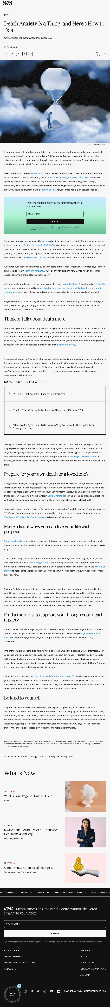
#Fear (71, 756)
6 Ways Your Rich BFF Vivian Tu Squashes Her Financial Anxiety (31, 832)
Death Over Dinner (57, 496)
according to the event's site (82, 456)
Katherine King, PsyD (35, 271)
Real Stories (11, 950)
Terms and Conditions (59, 229)
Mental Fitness (13, 956)
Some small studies (14, 541)
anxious (46, 241)
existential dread (70, 284)
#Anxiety (51, 756)
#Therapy (33, 756)
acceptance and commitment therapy (53, 676)
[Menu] (105, 3)
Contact (85, 956)
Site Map (85, 975)
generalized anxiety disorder (51, 288)
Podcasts (10, 969)
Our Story (86, 950)
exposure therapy (67, 345)
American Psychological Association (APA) (68, 177)
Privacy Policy (42, 229)
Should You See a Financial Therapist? (28, 867)
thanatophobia (36, 173)
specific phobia (48, 190)
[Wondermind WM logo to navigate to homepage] (20, 3)
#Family (42, 756)
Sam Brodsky (12, 47)
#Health (24, 756)
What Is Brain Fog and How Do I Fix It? (28, 796)
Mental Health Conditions (19, 963)
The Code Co (99, 991)
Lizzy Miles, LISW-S (35, 257)
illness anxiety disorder (77, 288)
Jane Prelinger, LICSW (40, 562)
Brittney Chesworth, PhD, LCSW (39, 245)
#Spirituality (62, 756)
